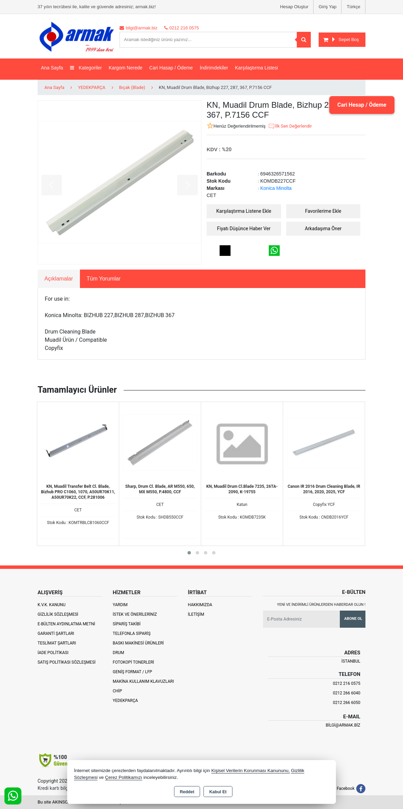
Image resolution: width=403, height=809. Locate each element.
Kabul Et (218, 792)
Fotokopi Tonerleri (133, 662)
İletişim (196, 614)
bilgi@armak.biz (343, 725)
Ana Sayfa (52, 67)
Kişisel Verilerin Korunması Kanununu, (250, 770)
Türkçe (353, 6)
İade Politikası (53, 652)
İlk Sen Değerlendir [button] (290, 126)
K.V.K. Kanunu (52, 604)
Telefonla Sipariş (132, 633)
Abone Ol (353, 618)
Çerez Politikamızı (123, 777)
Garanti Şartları (56, 633)
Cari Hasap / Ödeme (171, 67)
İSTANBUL (351, 661)
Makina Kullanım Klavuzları (143, 681)
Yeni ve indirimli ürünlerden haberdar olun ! (321, 604)
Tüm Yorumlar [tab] (104, 279)
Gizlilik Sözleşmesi (58, 614)
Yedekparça (125, 700)
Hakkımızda (200, 604)
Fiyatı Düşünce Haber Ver (244, 228)
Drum (118, 652)
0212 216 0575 (346, 683)
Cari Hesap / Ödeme (361, 105)
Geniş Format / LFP (132, 671)
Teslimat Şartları (57, 643)
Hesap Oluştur (294, 6)
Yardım (120, 604)
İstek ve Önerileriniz (135, 614)
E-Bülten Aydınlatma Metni (66, 624)
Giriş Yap (327, 6)
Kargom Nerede (125, 67)
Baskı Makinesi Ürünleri (138, 643)
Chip (117, 691)
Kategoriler (86, 67)
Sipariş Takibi (127, 624)
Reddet (187, 792)
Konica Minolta (276, 188)
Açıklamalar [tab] (58, 279)
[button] (189, 552)
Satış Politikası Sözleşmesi (67, 662)
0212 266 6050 (346, 702)
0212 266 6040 (346, 693)
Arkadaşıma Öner (323, 228)
